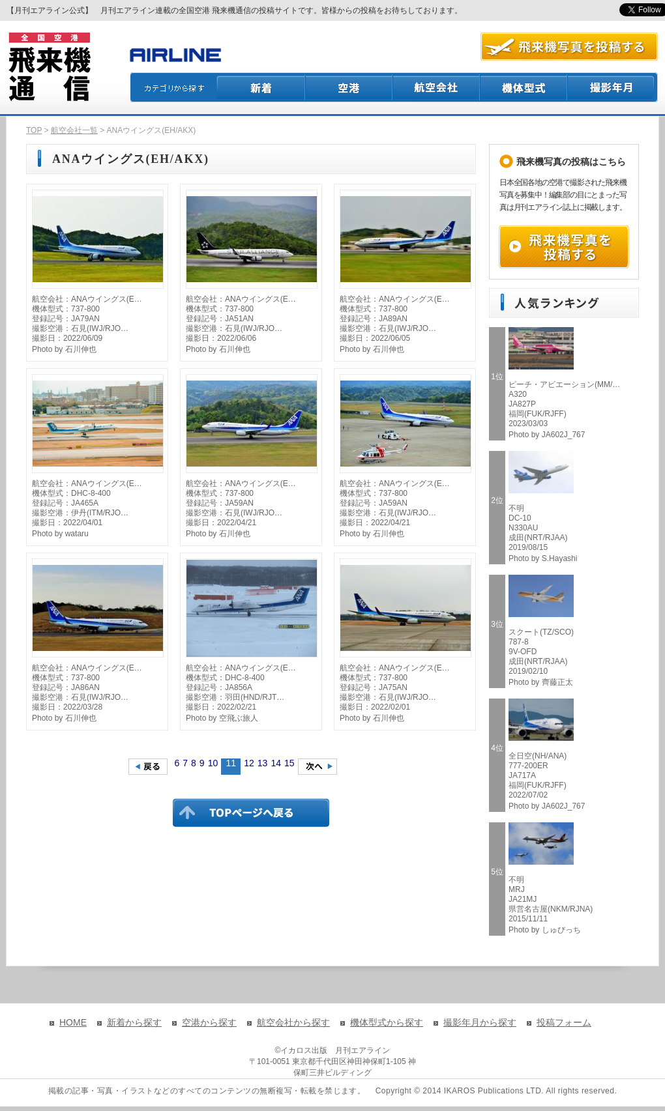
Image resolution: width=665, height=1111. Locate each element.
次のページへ (317, 766)
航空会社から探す (293, 1022)
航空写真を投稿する (569, 47)
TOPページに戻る (251, 812)
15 (289, 763)
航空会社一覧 (74, 130)
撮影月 (613, 87)
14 (276, 763)
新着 (261, 87)
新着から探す (134, 1022)
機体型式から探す (386, 1022)
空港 (349, 87)
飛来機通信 (49, 67)
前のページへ (148, 766)
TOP (34, 130)
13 (263, 763)
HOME (73, 1022)
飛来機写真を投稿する (564, 246)
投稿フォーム (564, 1022)
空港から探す (209, 1022)
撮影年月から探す (479, 1022)
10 (213, 763)
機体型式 (524, 87)
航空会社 (436, 87)
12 (249, 763)
